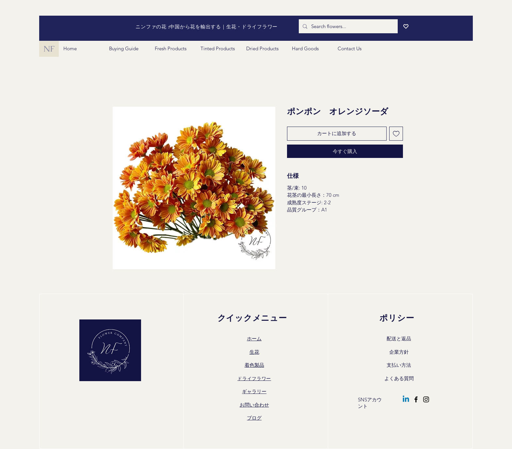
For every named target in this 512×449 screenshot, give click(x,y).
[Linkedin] (406, 399)
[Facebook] (416, 399)
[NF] (49, 49)
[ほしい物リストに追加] (396, 134)
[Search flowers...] (347, 26)
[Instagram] (426, 399)
